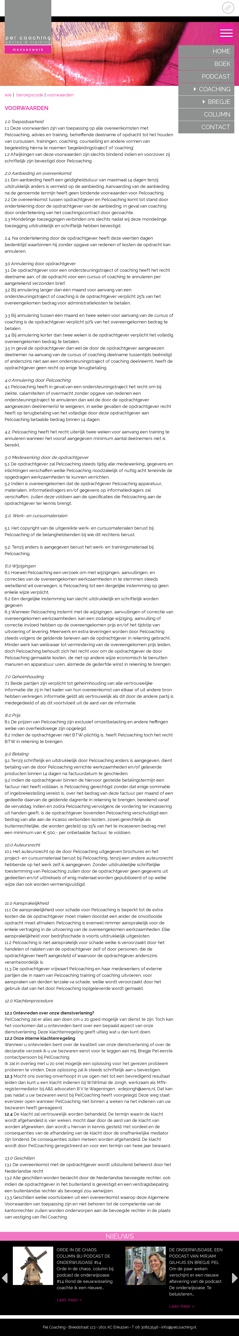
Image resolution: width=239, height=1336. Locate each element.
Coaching (214, 89)
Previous (4, 1278)
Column (217, 114)
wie (9, 94)
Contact (215, 127)
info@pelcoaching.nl (179, 1327)
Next (235, 1278)
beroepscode (29, 94)
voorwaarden (60, 94)
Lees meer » (69, 1299)
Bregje (219, 101)
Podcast (216, 76)
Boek (222, 63)
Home (221, 51)
